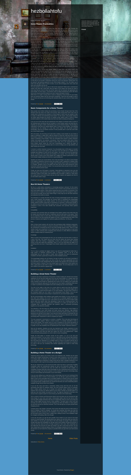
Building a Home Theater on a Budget (46, 353)
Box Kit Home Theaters (40, 184)
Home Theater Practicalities (42, 24)
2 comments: (48, 180)
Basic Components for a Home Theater (47, 108)
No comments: (48, 348)
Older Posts (73, 438)
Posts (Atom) (41, 442)
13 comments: (48, 104)
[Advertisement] (64, 452)
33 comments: (48, 433)
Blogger (72, 470)
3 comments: (48, 269)
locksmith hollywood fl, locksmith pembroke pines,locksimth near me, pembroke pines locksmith (90, 22)
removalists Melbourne (87, 26)
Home (50, 438)
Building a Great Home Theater (43, 274)
